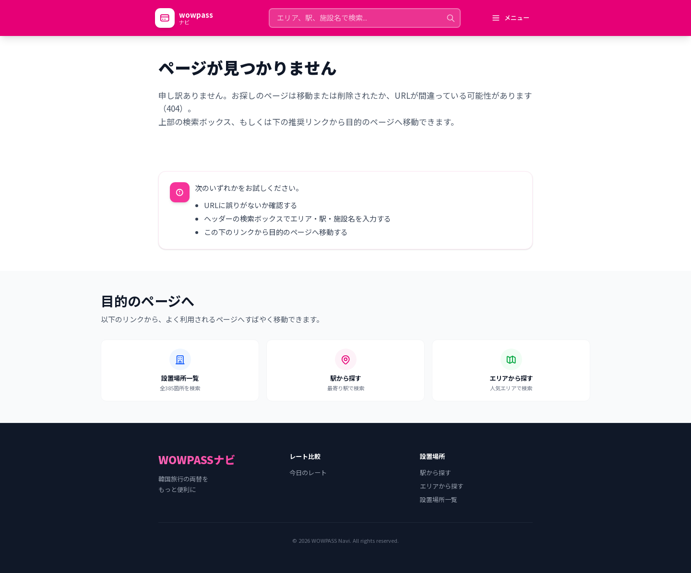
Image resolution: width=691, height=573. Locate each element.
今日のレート (308, 472)
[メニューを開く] (510, 18)
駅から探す (435, 472)
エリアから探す (442, 486)
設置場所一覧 (438, 499)
